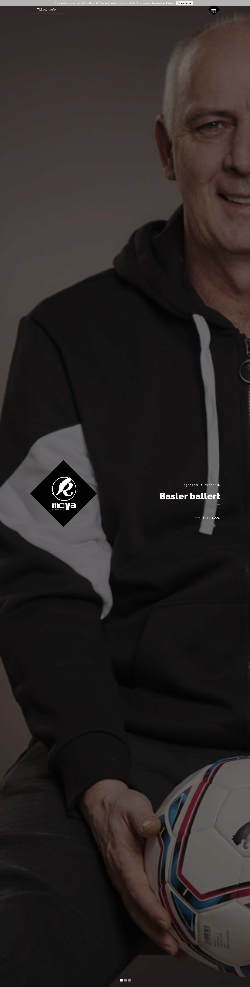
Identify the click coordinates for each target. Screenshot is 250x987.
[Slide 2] (129, 980)
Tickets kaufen (47, 9)
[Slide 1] (125, 980)
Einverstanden (184, 3)
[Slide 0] (121, 980)
